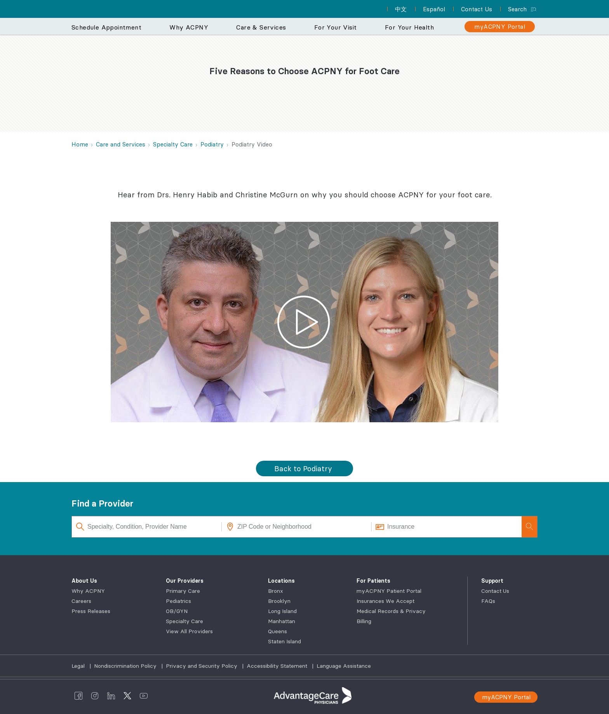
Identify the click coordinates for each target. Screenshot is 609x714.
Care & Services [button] (261, 27)
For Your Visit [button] (335, 27)
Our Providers (185, 580)
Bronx (275, 590)
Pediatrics (178, 600)
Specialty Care (184, 621)
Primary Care (183, 590)
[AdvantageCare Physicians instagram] (95, 696)
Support (492, 580)
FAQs (488, 600)
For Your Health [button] (409, 27)
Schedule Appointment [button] (106, 27)
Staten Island (284, 641)
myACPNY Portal (506, 697)
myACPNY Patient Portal (389, 590)
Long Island (282, 611)
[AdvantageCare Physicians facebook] (78, 696)
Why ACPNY (88, 590)
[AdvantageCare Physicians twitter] (127, 696)
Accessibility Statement (278, 665)
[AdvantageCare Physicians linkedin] (111, 696)
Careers (81, 600)
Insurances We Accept (385, 600)
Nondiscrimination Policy (126, 665)
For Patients (373, 580)
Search (517, 9)
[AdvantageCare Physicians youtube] (144, 696)
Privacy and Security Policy (202, 665)
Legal (78, 665)
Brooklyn (279, 600)
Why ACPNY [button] (188, 27)
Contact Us (495, 590)
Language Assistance (344, 665)
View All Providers (189, 631)
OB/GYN (177, 611)
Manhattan (281, 621)
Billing (364, 621)
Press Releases (90, 611)
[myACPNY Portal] (500, 26)
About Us (84, 580)
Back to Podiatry (303, 468)
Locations (281, 580)
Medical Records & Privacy (391, 611)
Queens (277, 631)
